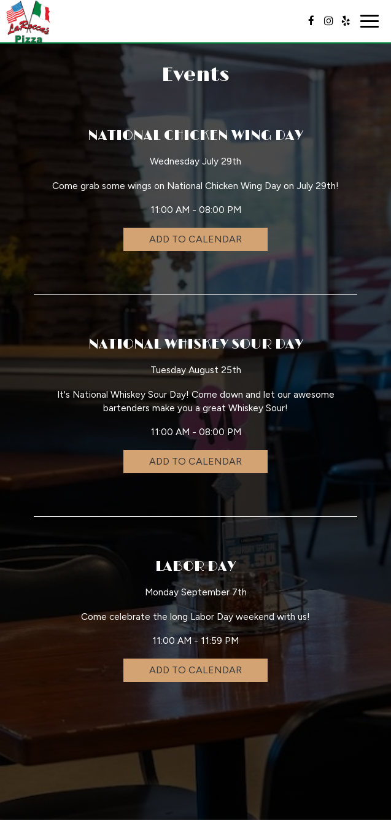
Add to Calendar (195, 239)
